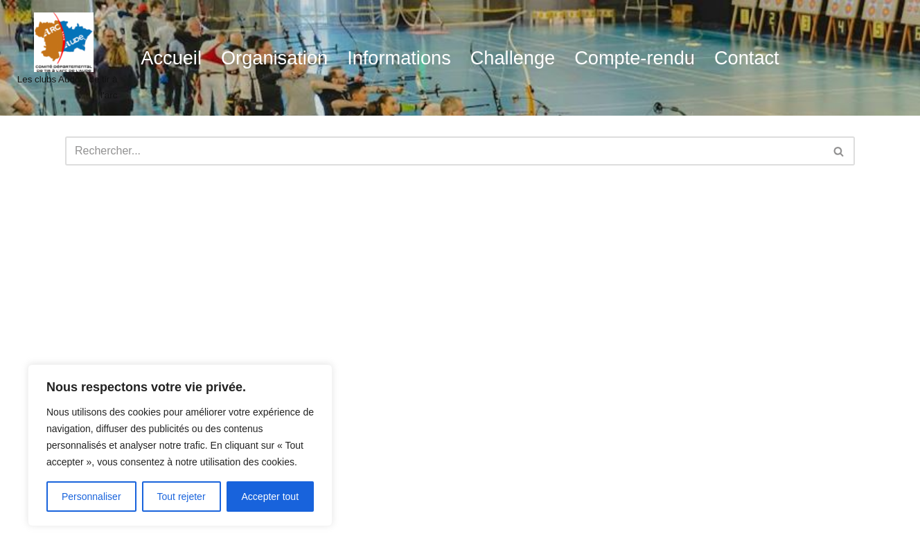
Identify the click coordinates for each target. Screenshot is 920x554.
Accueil (171, 58)
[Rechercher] (444, 151)
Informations (399, 58)
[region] (180, 445)
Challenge (512, 58)
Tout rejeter (181, 496)
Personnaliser (91, 496)
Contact (746, 58)
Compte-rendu (634, 58)
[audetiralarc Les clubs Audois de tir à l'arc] (63, 57)
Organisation (274, 58)
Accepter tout (270, 496)
